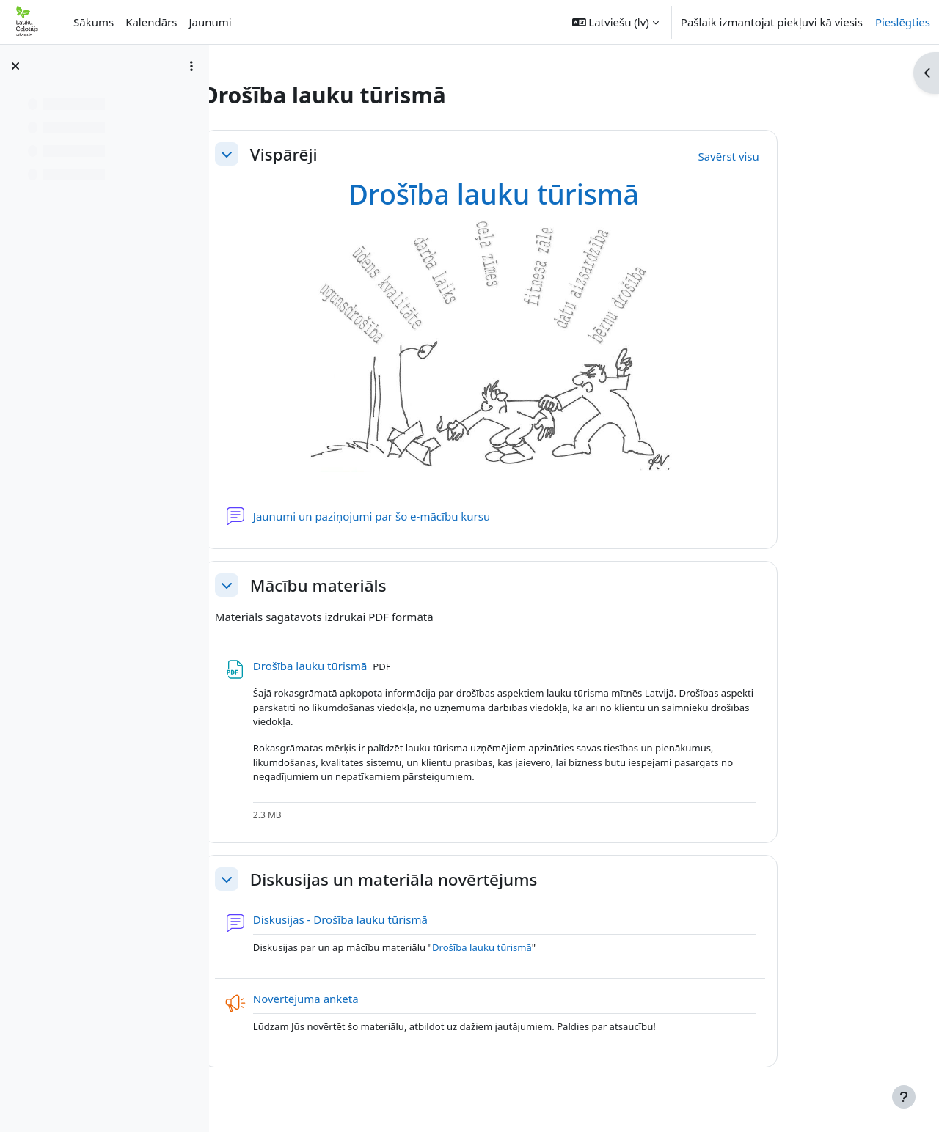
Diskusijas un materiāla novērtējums (466, 879)
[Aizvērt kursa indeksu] (15, 66)
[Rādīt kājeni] (904, 1097)
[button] (615, 22)
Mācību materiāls (391, 585)
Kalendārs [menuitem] (151, 22)
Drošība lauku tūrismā (566, 194)
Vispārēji (356, 154)
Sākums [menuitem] (93, 22)
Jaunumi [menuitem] (210, 22)
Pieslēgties (902, 22)
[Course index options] (191, 66)
